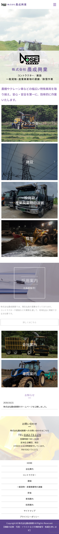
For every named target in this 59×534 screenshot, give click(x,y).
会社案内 (29, 469)
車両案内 (29, 498)
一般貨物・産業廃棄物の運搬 (29, 486)
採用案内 (29, 504)
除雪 (30, 492)
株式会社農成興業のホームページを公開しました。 (25, 406)
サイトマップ (29, 510)
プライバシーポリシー (29, 516)
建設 (30, 480)
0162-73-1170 (32, 435)
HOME (29, 463)
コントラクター (29, 475)
